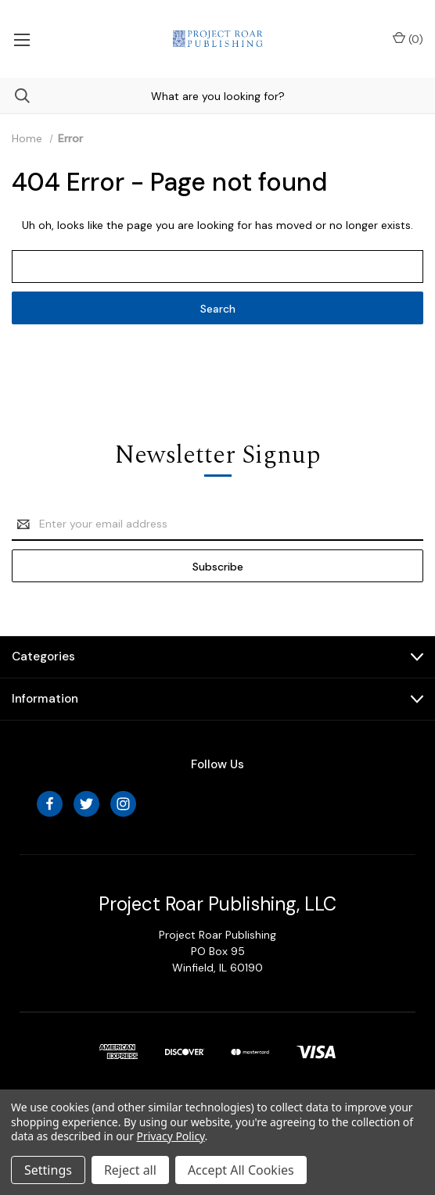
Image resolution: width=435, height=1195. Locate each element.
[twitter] (86, 803)
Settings (48, 1170)
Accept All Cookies (241, 1170)
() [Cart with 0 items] (408, 38)
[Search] (15, 95)
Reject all (130, 1170)
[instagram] (123, 803)
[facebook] (49, 803)
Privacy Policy (171, 1136)
